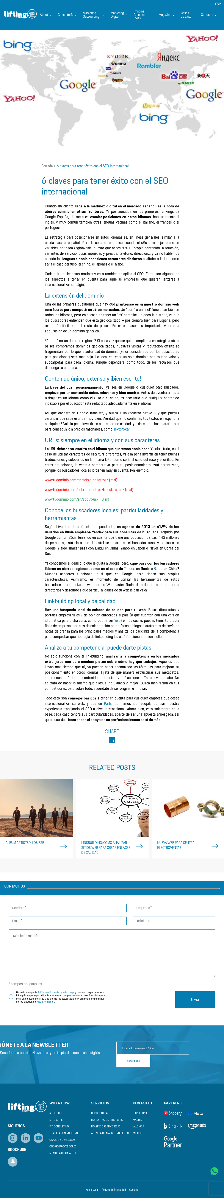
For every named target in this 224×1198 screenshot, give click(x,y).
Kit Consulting (59, 1127)
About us (55, 1113)
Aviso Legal (92, 1190)
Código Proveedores (63, 1147)
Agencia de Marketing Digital (110, 1133)
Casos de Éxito (187, 15)
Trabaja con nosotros (64, 1133)
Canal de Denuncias (62, 1140)
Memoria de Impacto (62, 1153)
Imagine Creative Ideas (139, 15)
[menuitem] (218, 4)
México (137, 1133)
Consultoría (67, 14)
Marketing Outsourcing (93, 15)
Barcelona (140, 1113)
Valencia (138, 1127)
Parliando (111, 704)
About (45, 14)
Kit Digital (56, 1120)
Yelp (117, 621)
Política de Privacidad (114, 1190)
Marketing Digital (119, 15)
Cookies (133, 1190)
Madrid (137, 1120)
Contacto (208, 14)
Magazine (166, 14)
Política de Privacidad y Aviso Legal (56, 992)
